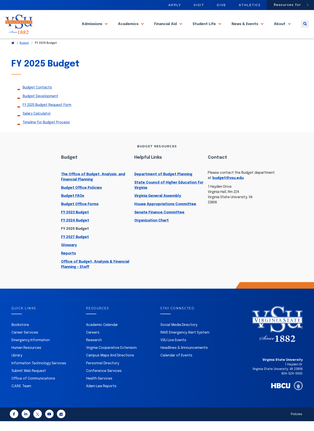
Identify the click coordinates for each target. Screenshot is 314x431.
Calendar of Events (176, 365)
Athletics (250, 5)
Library (17, 365)
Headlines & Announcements (184, 357)
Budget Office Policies (81, 197)
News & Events (245, 28)
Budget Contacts (37, 97)
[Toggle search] (305, 28)
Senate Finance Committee (159, 222)
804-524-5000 (292, 383)
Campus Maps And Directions (110, 365)
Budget (24, 53)
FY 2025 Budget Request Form (47, 115)
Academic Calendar (102, 335)
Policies (296, 424)
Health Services (99, 388)
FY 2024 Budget (75, 230)
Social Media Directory (178, 335)
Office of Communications (33, 388)
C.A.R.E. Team (21, 396)
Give (221, 5)
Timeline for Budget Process (46, 132)
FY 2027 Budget (75, 247)
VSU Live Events (173, 350)
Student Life (205, 28)
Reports (68, 263)
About (280, 28)
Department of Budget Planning (163, 184)
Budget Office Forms (80, 214)
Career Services (25, 342)
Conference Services (104, 381)
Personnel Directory (102, 373)
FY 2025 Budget (75, 238)
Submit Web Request (29, 381)
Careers (92, 342)
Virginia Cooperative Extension (111, 357)
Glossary (69, 255)
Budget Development (40, 106)
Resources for (287, 5)
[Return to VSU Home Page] (12, 53)
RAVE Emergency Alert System (184, 342)
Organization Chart (151, 230)
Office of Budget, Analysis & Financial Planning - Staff (95, 274)
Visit (199, 5)
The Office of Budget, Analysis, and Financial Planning (93, 186)
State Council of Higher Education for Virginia (168, 195)
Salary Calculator (37, 123)
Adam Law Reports (101, 396)
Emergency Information (31, 350)
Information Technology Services (39, 373)
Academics (128, 28)
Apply (174, 5)
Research (94, 350)
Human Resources (26, 357)
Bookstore (20, 335)
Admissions (92, 28)
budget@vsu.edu (228, 188)
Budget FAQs (72, 206)
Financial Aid (166, 28)
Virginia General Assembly (157, 206)
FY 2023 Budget (75, 222)
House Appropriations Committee (165, 214)
